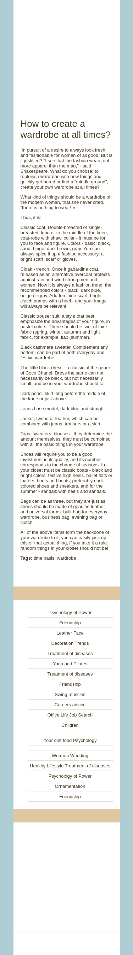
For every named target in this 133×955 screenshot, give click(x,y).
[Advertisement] (67, 51)
